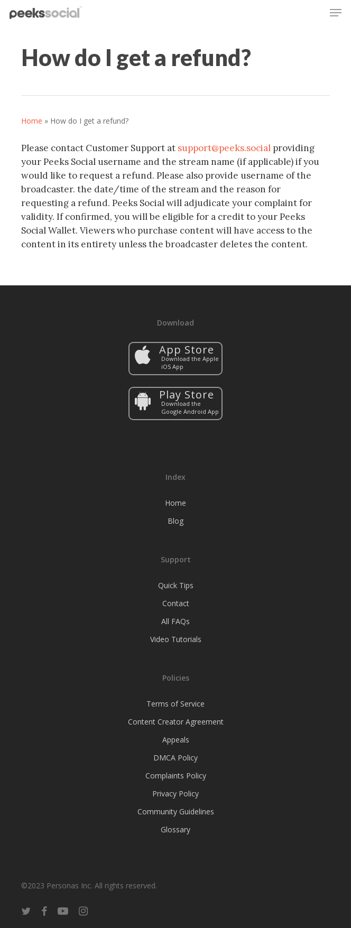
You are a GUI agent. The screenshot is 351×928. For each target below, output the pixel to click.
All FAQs (175, 621)
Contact (175, 603)
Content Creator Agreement (176, 722)
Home (31, 121)
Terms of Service (175, 704)
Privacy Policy (175, 793)
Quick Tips (175, 585)
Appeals (175, 740)
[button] (335, 12)
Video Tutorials (175, 639)
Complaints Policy (175, 776)
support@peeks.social (224, 148)
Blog (175, 521)
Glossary (175, 829)
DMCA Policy (175, 758)
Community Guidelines (175, 811)
